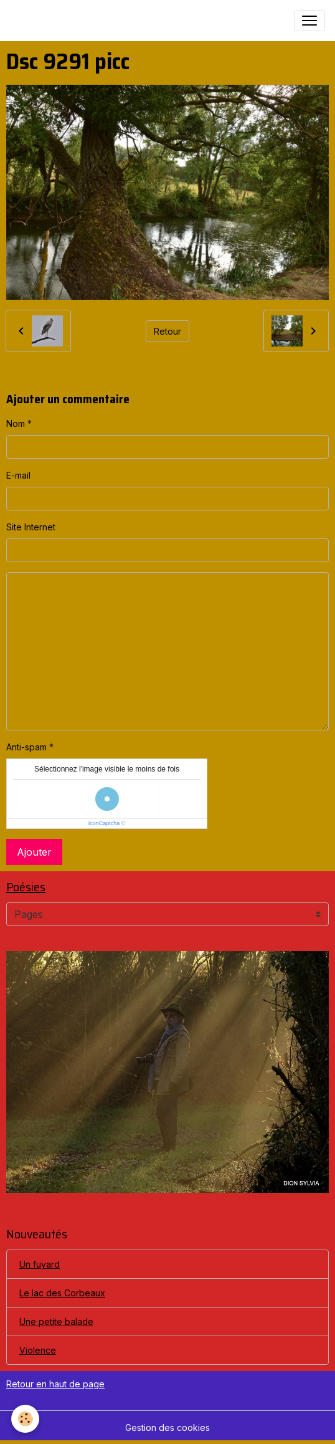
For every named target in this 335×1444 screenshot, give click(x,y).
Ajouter (34, 852)
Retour (167, 331)
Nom (15, 423)
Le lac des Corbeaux (62, 1293)
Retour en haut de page (55, 1384)
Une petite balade (56, 1321)
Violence (37, 1350)
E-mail (18, 475)
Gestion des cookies (167, 1427)
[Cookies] (25, 1419)
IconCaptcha (104, 823)
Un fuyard (39, 1264)
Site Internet (30, 527)
